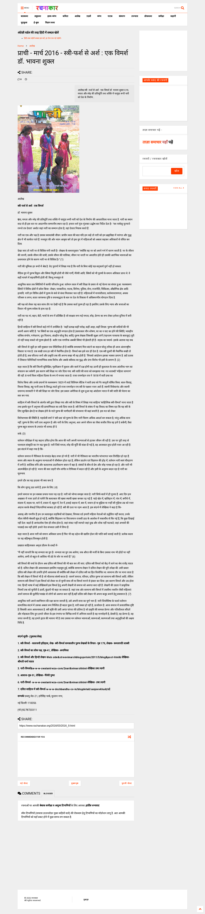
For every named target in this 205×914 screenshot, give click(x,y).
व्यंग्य (99, 16)
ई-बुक (36, 22)
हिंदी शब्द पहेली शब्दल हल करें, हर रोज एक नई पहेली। (42, 38)
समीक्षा (161, 16)
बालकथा (24, 16)
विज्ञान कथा (50, 22)
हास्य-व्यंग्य (51, 16)
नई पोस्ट (24, 783)
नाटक (110, 16)
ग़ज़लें (88, 16)
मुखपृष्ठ (85, 899)
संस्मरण (122, 16)
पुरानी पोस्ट (127, 783)
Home (21, 46)
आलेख (77, 16)
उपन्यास (134, 16)
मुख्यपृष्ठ (74, 783)
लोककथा (148, 16)
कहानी (173, 16)
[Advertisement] (163, 51)
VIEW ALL (178, 188)
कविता (65, 16)
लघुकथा (37, 16)
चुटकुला (24, 22)
